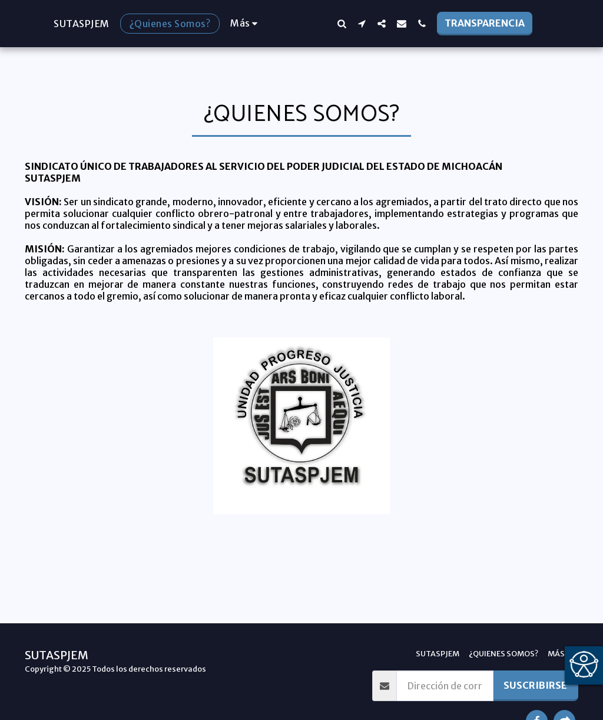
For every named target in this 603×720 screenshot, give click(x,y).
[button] (363, 23)
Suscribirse (535, 685)
